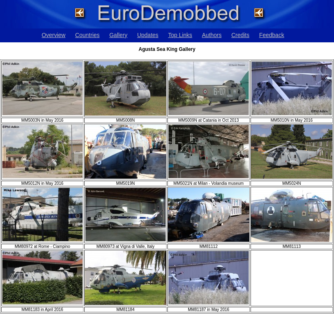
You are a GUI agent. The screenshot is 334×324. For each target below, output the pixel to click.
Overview (53, 35)
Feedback (271, 35)
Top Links (180, 35)
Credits (240, 35)
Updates (147, 35)
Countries (87, 35)
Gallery (118, 35)
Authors (212, 35)
